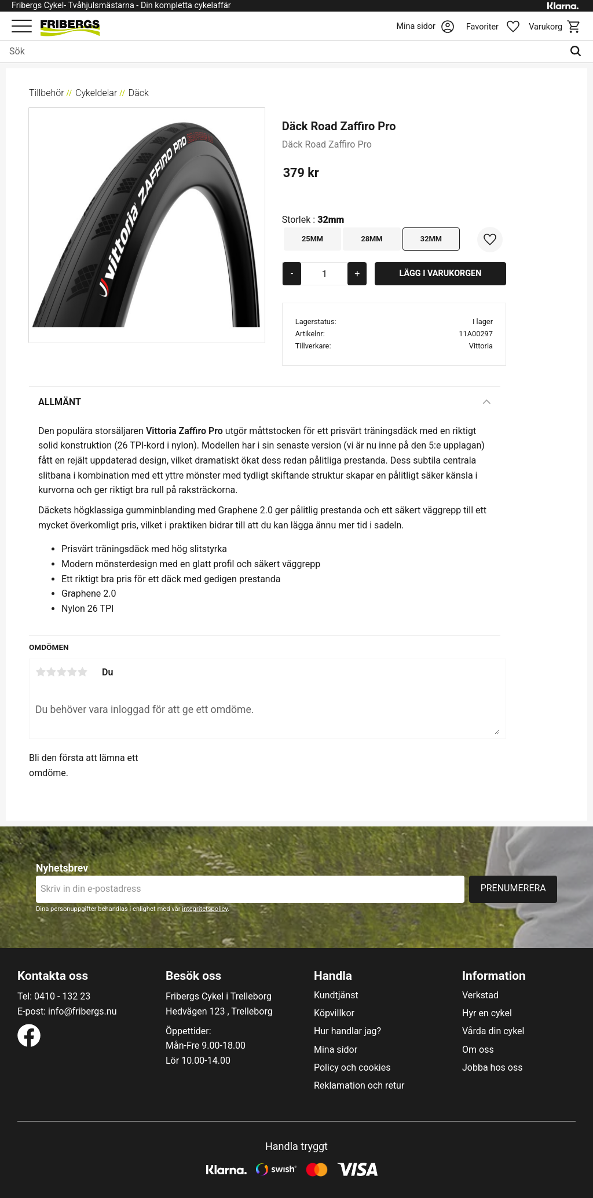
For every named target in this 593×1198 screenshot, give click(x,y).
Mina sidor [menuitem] (335, 1050)
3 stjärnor (61, 672)
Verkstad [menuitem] (480, 995)
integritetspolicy (205, 909)
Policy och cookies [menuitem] (352, 1068)
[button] (22, 27)
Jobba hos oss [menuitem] (492, 1068)
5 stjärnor (82, 672)
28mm (371, 238)
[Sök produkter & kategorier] (281, 52)
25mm (312, 238)
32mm (431, 238)
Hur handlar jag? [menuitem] (347, 1031)
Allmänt (59, 401)
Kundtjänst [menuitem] (336, 995)
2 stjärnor (51, 672)
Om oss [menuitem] (478, 1050)
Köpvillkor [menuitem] (334, 1013)
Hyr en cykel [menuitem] (487, 1013)
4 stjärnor (72, 672)
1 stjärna (40, 672)
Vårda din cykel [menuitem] (493, 1031)
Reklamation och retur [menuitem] (359, 1086)
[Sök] (578, 52)
